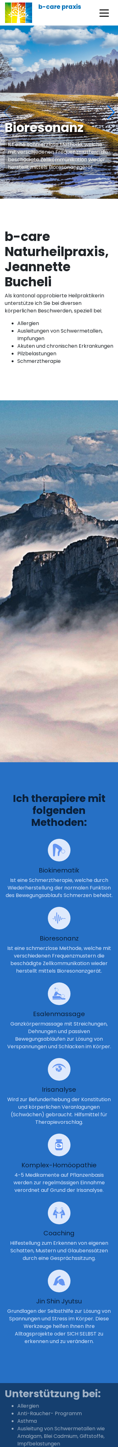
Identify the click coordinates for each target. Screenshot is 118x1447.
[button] (110, 112)
